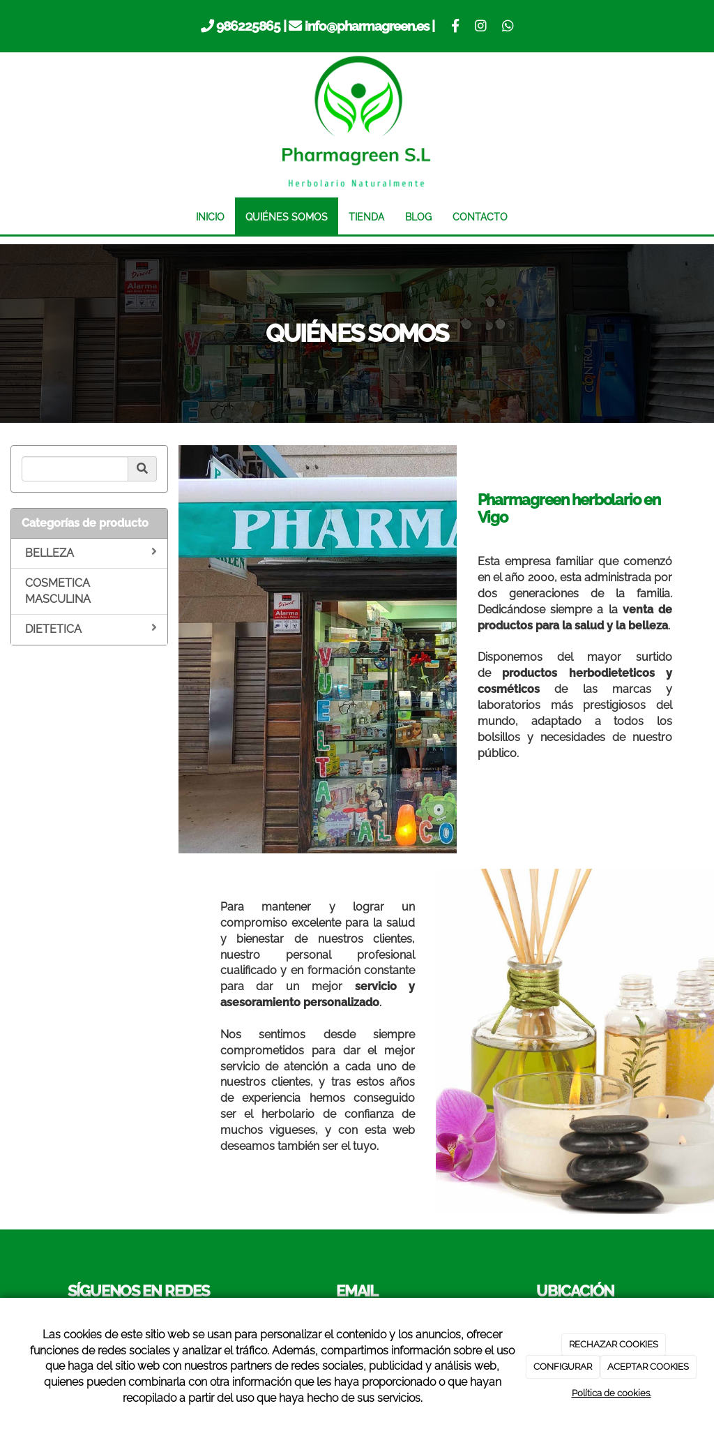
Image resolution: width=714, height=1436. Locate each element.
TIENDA (366, 217)
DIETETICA (91, 629)
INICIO (210, 217)
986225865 (248, 25)
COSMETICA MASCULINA (58, 591)
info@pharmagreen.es (367, 25)
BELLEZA (91, 553)
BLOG (418, 217)
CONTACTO (480, 217)
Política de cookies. (611, 1393)
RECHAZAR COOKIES (613, 1344)
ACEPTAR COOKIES (648, 1366)
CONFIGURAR (562, 1366)
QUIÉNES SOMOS (286, 217)
